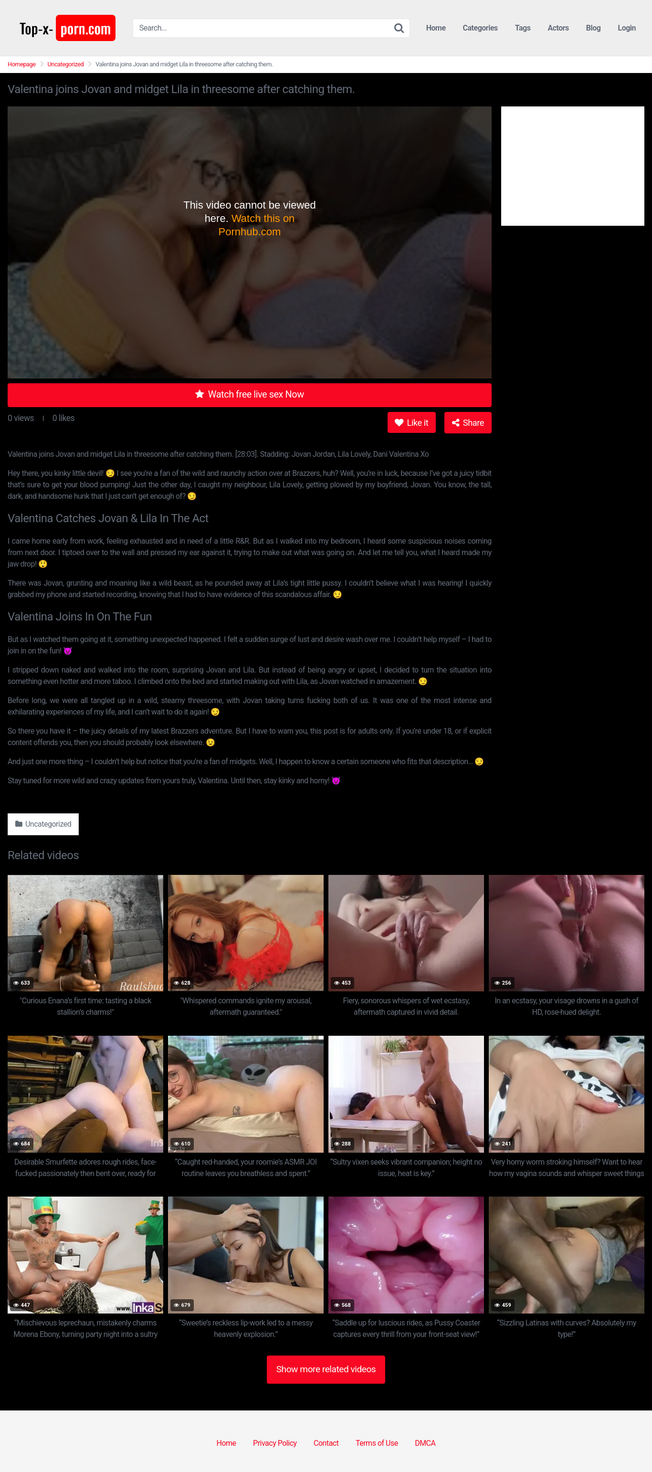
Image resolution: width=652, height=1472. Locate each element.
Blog (593, 27)
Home (436, 27)
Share (468, 423)
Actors (557, 27)
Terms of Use (377, 1443)
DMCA (425, 1443)
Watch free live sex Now (249, 394)
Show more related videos (326, 1369)
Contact (326, 1443)
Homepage (22, 64)
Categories (480, 27)
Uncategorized (66, 64)
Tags (523, 27)
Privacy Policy (275, 1443)
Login (627, 27)
